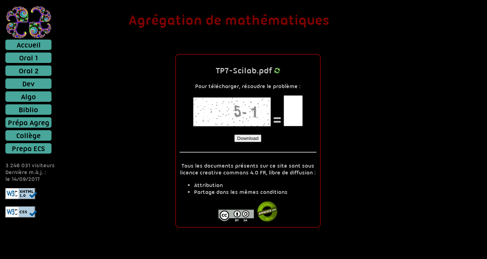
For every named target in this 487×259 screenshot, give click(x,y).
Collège (28, 135)
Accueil (29, 44)
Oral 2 (29, 70)
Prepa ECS (28, 148)
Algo (28, 96)
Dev (28, 83)
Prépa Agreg (28, 122)
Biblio (28, 109)
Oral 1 (28, 57)
